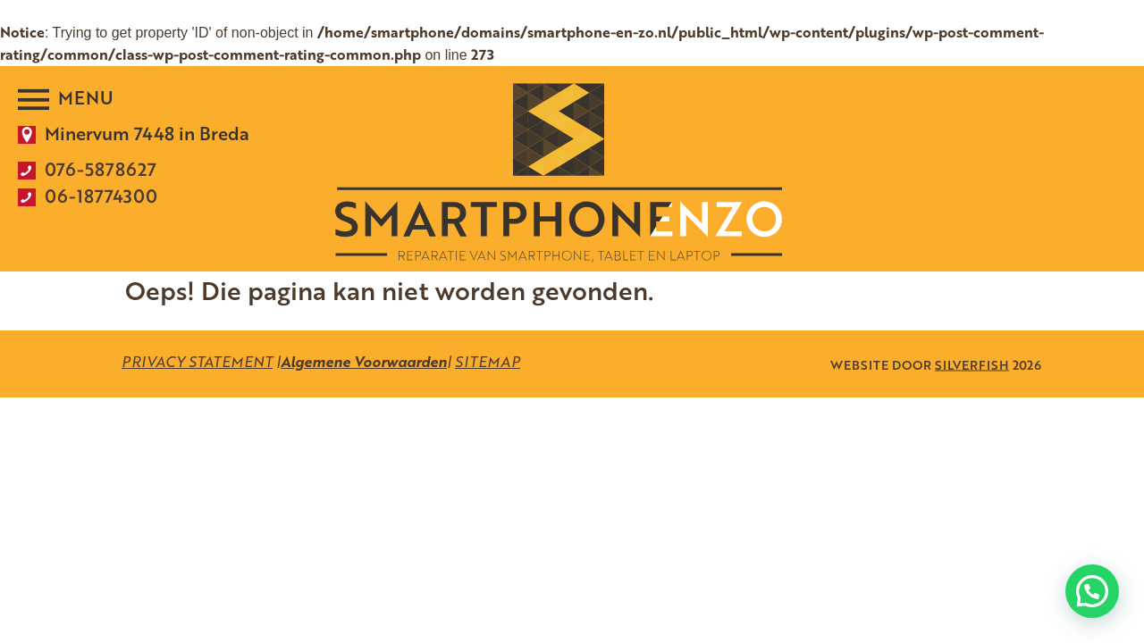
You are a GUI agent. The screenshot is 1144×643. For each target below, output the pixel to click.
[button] (1092, 591)
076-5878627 (100, 168)
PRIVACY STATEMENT (197, 361)
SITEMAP (487, 361)
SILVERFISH (972, 364)
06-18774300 (101, 195)
